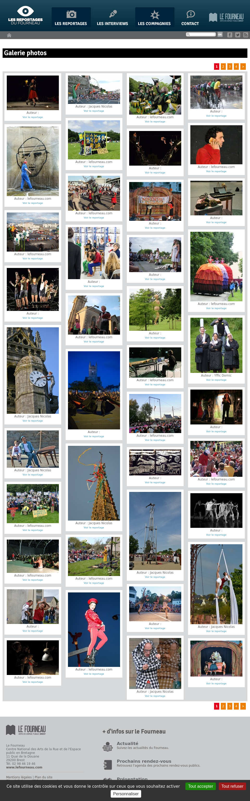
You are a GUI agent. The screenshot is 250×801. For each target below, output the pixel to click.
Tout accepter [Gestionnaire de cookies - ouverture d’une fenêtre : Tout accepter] (200, 786)
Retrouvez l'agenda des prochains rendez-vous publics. (158, 765)
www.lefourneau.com (24, 767)
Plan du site (43, 777)
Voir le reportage (33, 117)
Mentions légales (19, 777)
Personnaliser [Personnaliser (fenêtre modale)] (126, 794)
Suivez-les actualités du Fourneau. (143, 748)
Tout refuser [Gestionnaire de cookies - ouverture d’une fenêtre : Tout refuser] (232, 786)
